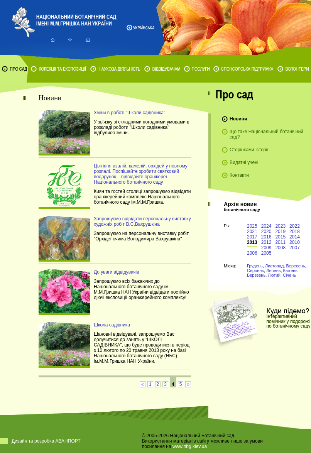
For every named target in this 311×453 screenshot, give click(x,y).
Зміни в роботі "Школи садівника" (129, 112)
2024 (266, 226)
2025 (252, 226)
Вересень (295, 266)
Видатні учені (244, 162)
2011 (280, 242)
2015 (280, 237)
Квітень (290, 270)
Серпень (255, 270)
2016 (266, 237)
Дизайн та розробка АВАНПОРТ (46, 441)
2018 (294, 231)
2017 (252, 237)
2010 (294, 242)
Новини (238, 119)
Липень (273, 270)
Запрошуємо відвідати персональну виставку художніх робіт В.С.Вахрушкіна (142, 221)
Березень (256, 275)
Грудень (255, 266)
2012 (266, 242)
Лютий (274, 275)
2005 (266, 253)
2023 (280, 226)
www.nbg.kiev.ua (189, 446)
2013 (252, 242)
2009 (266, 247)
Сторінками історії (249, 149)
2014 (294, 237)
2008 (280, 247)
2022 (294, 226)
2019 (280, 231)
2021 (252, 231)
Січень (289, 275)
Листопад (274, 266)
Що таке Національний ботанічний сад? (266, 134)
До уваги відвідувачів (116, 272)
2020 (266, 231)
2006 (252, 253)
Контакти (239, 175)
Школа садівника (112, 325)
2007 (294, 247)
